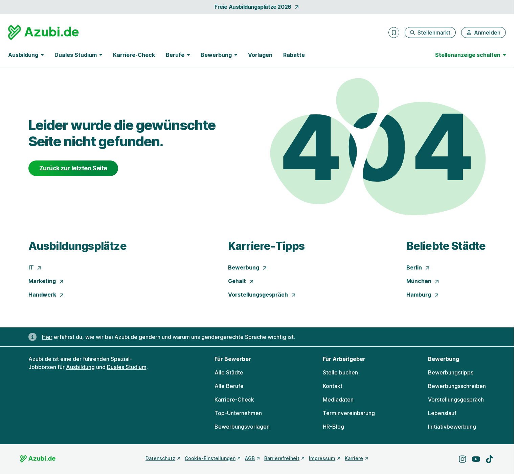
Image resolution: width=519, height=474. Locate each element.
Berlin (418, 267)
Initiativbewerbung (452, 426)
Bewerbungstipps (450, 372)
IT (35, 267)
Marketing (46, 281)
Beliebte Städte (446, 246)
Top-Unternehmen (238, 413)
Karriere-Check (134, 54)
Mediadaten (338, 399)
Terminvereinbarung (349, 413)
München (422, 281)
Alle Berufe (229, 386)
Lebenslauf (442, 413)
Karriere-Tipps (266, 246)
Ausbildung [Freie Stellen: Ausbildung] (80, 367)
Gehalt (241, 281)
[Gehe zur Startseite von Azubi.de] (43, 32)
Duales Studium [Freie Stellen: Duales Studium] (126, 367)
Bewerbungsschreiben (457, 386)
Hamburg (422, 294)
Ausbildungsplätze (77, 246)
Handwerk (46, 294)
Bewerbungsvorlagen (242, 426)
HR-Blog (333, 426)
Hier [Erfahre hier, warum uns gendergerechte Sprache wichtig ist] (47, 336)
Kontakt (332, 386)
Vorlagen (260, 54)
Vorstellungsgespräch (262, 294)
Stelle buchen (340, 372)
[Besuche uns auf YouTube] (476, 459)
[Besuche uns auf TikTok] (490, 459)
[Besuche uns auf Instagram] (462, 459)
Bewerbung (247, 267)
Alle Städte (229, 372)
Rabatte (294, 54)
